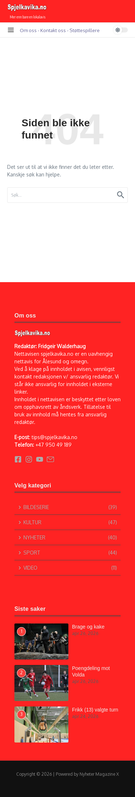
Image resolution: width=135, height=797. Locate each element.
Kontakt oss (53, 30)
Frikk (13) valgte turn (95, 710)
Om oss (28, 30)
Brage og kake (88, 627)
